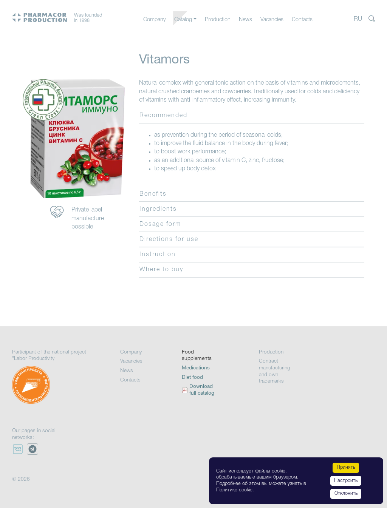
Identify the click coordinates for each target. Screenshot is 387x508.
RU (358, 19)
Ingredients (158, 209)
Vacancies (271, 19)
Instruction (157, 254)
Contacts (302, 19)
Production (218, 19)
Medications (196, 368)
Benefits (153, 194)
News (245, 19)
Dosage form (160, 224)
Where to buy (161, 269)
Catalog (183, 19)
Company (154, 19)
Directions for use (168, 239)
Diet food (192, 377)
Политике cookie (234, 490)
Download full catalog (201, 390)
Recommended (163, 115)
